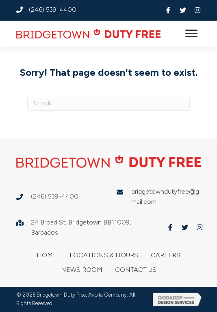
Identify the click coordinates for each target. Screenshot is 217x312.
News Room (81, 270)
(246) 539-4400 (52, 9)
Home (47, 255)
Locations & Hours (103, 255)
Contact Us (135, 270)
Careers (165, 255)
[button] (168, 10)
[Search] (108, 104)
